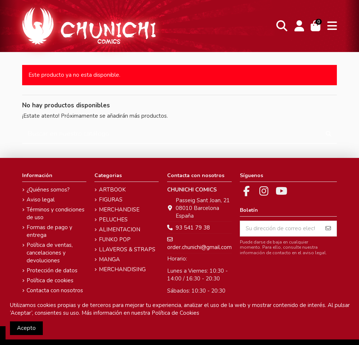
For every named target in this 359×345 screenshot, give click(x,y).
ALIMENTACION (119, 229)
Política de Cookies (175, 313)
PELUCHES (113, 219)
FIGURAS (110, 199)
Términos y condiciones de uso (55, 213)
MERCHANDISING (122, 269)
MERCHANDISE (119, 209)
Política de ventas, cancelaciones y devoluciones (50, 252)
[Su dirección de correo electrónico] (280, 228)
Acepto (26, 328)
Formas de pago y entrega (49, 231)
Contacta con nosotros (55, 290)
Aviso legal (41, 199)
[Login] (299, 26)
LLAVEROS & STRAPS (127, 249)
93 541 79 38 (193, 227)
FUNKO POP (115, 239)
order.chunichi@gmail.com (199, 247)
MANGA (109, 259)
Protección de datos (52, 270)
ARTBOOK (112, 189)
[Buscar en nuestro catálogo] (328, 134)
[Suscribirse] (328, 228)
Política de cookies (50, 280)
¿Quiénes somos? (48, 189)
